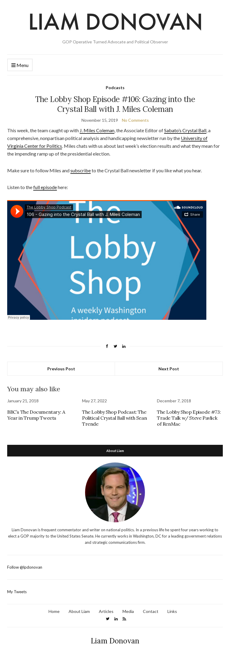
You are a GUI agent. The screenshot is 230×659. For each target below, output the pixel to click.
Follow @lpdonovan (24, 567)
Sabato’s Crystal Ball (185, 130)
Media (128, 611)
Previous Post (61, 368)
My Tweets (17, 591)
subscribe (80, 170)
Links (172, 611)
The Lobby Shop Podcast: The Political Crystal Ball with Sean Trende (114, 418)
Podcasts (115, 87)
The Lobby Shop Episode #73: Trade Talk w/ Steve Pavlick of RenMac (189, 418)
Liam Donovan (115, 641)
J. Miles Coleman (97, 130)
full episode (45, 187)
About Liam (79, 611)
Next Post (168, 368)
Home (54, 611)
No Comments (135, 120)
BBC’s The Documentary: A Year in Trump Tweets (36, 415)
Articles (106, 611)
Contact (150, 611)
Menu (19, 65)
